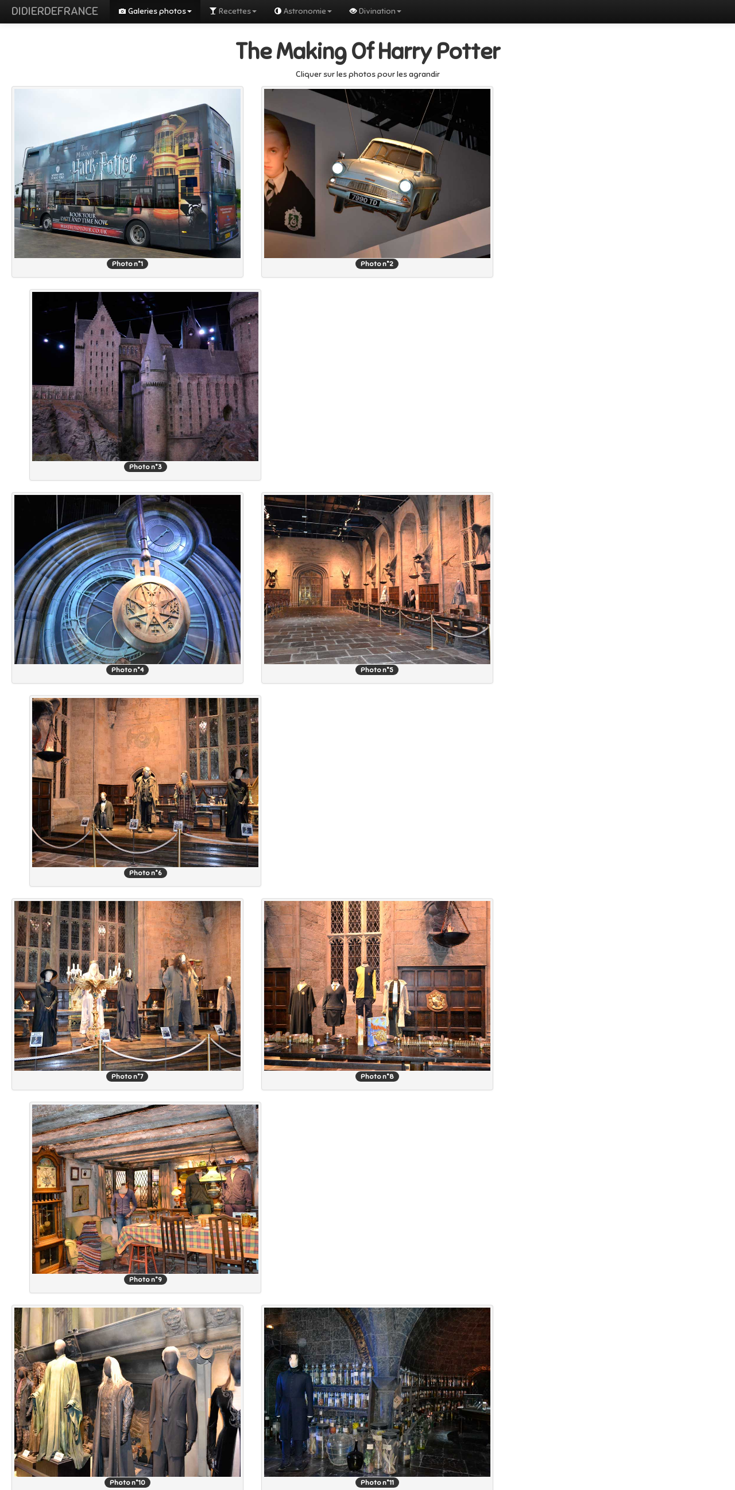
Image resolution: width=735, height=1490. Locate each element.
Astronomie (303, 11)
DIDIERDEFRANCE (54, 11)
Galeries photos (155, 11)
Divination (375, 11)
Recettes (233, 11)
